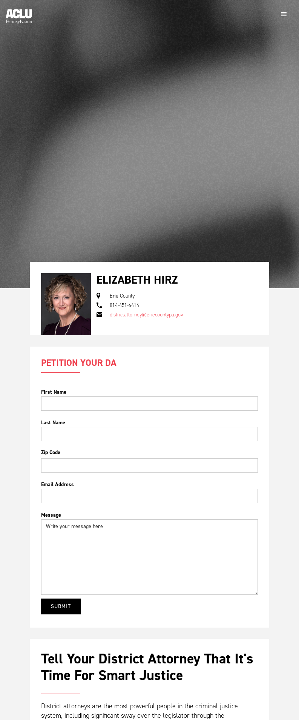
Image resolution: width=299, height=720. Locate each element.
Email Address (57, 484)
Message (51, 515)
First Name (53, 392)
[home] (19, 13)
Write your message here (149, 557)
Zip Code (50, 452)
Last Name (53, 422)
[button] (284, 14)
